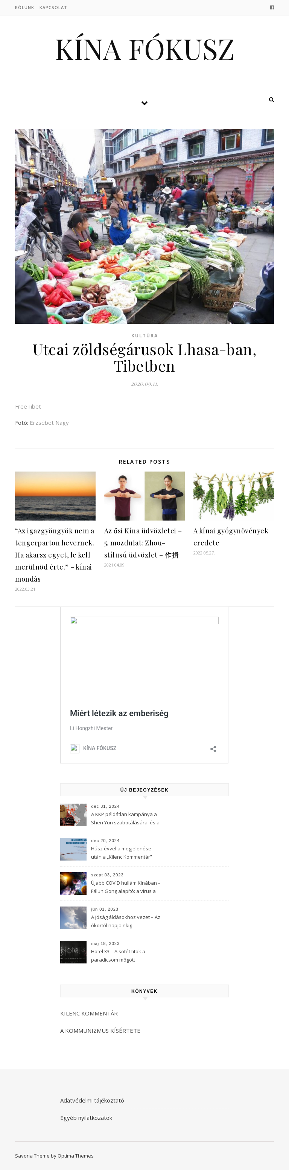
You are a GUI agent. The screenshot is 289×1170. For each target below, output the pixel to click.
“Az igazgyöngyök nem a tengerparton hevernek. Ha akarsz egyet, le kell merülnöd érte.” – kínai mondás (54, 554)
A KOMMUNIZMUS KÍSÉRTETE (100, 1030)
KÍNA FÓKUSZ (144, 48)
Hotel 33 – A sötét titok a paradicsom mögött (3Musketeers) (118, 956)
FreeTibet (28, 406)
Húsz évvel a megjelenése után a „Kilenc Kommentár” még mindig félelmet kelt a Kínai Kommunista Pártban (121, 853)
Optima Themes (76, 1155)
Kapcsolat (53, 7)
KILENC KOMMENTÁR (89, 1013)
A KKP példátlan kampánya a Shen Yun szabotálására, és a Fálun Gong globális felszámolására (125, 819)
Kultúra (144, 335)
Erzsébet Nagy (49, 422)
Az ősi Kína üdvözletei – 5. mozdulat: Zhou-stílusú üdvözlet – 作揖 (143, 542)
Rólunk (24, 7)
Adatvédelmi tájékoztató (92, 1100)
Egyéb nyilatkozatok (86, 1117)
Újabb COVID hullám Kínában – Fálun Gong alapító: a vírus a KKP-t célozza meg (126, 887)
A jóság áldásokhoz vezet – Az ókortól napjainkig (125, 921)
